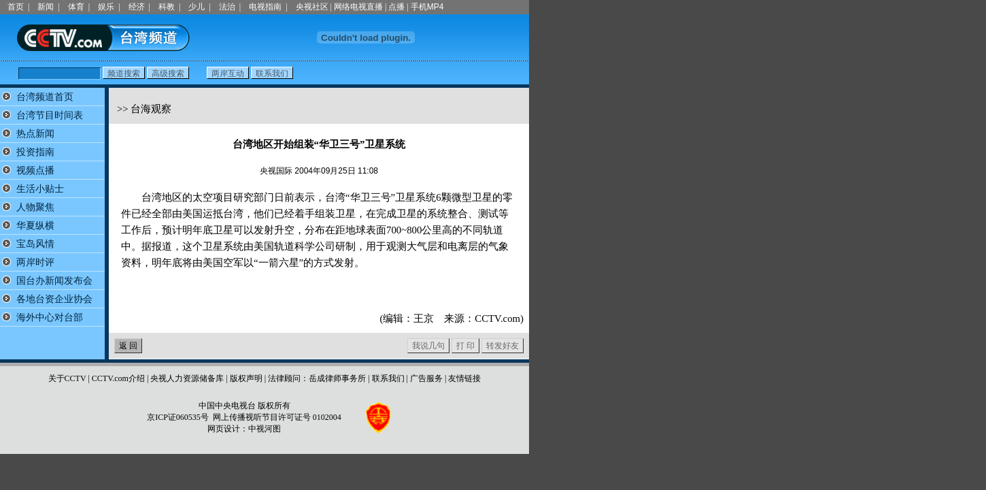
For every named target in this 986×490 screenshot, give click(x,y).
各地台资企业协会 (54, 299)
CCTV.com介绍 (118, 378)
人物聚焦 (35, 207)
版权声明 (246, 378)
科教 (166, 7)
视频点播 (35, 170)
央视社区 (312, 7)
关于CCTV (67, 378)
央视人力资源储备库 (187, 378)
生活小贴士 (40, 189)
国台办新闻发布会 (54, 281)
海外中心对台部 (49, 317)
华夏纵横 (35, 225)
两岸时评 (35, 262)
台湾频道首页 (44, 97)
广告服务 (426, 378)
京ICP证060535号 (178, 417)
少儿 (196, 7)
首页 (15, 7)
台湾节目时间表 (49, 115)
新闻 (45, 7)
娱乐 (106, 7)
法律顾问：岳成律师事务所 (317, 378)
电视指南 (265, 7)
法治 (227, 7)
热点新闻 (35, 134)
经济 (137, 7)
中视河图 (264, 429)
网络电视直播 (358, 7)
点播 (396, 7)
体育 (76, 7)
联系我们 (388, 378)
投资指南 (35, 152)
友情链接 (464, 378)
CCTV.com (497, 318)
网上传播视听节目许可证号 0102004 (277, 417)
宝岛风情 (35, 244)
